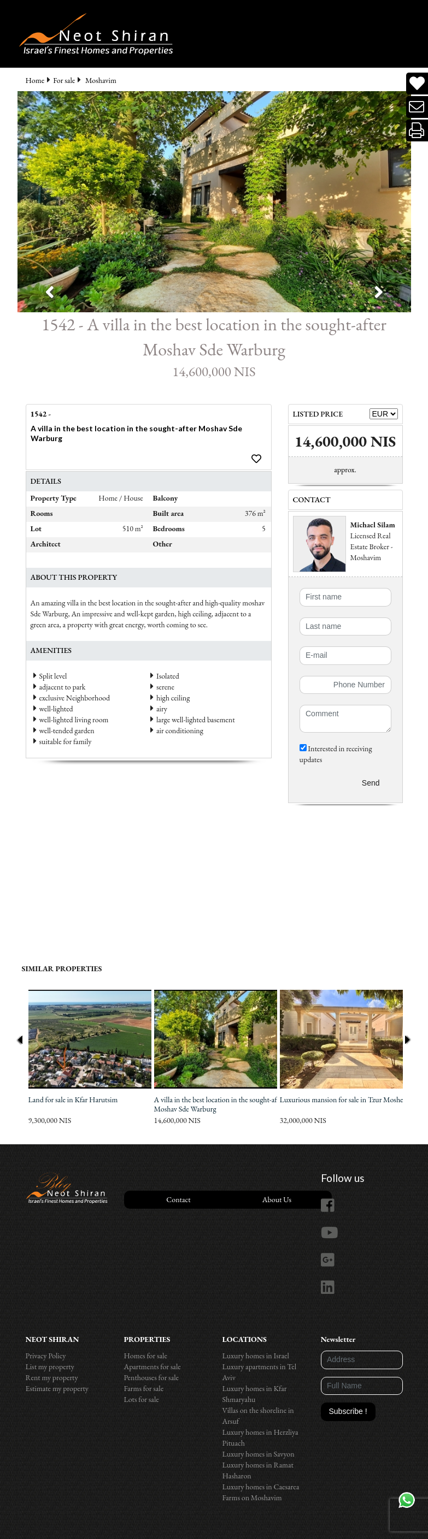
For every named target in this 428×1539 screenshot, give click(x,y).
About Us (276, 1199)
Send (371, 783)
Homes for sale (145, 1355)
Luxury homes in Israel (255, 1355)
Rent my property (52, 1377)
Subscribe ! (348, 1411)
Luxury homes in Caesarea (261, 1487)
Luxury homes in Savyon (258, 1454)
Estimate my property (57, 1388)
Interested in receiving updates (336, 754)
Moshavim (100, 80)
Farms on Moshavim (252, 1497)
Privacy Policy (46, 1355)
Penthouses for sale (151, 1377)
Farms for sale (144, 1388)
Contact (178, 1199)
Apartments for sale (152, 1366)
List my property (50, 1366)
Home (35, 80)
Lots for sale (141, 1399)
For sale (64, 80)
